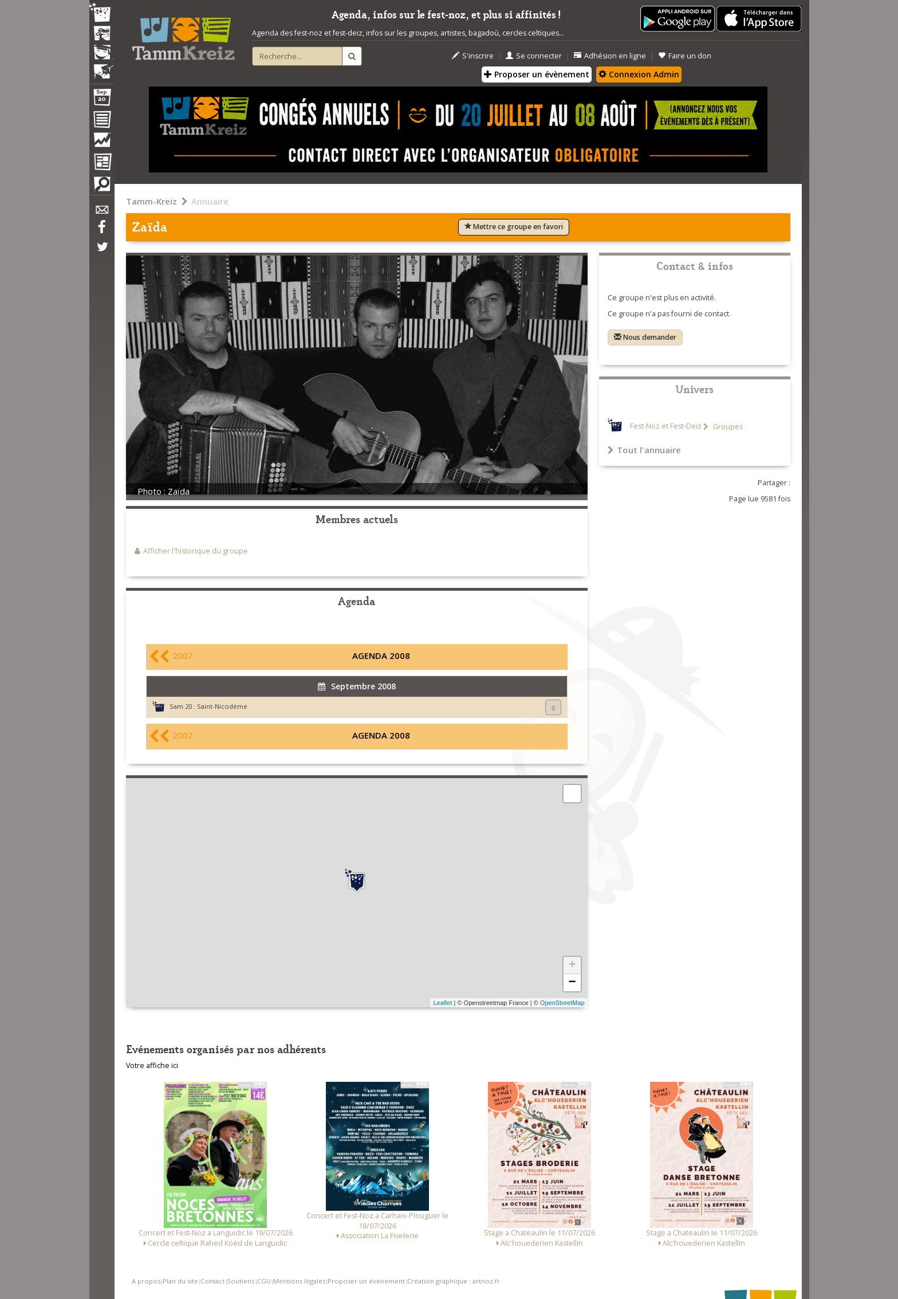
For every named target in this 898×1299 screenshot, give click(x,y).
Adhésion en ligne (610, 56)
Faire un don (684, 56)
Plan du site (180, 1281)
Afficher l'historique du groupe (195, 551)
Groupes (727, 426)
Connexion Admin (638, 74)
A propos (146, 1281)
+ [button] (572, 965)
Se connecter (534, 56)
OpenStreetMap (562, 1002)
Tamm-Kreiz (151, 201)
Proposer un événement (366, 1281)
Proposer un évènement (536, 74)
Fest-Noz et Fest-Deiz (666, 426)
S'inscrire (473, 56)
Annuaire (210, 201)
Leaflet (442, 1002)
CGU (264, 1281)
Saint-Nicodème (222, 706)
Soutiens (240, 1281)
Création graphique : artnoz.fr (453, 1281)
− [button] (572, 982)
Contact (212, 1281)
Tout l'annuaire (644, 450)
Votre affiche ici (152, 1065)
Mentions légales (299, 1281)
